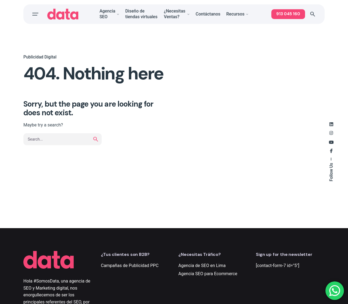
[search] (96, 139)
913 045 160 (288, 14)
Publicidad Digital (40, 57)
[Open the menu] (35, 14)
